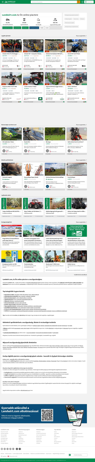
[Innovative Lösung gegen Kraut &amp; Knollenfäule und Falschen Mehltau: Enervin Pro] (33, 236)
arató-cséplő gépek (22, 307)
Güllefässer (21, 438)
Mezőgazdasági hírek (6, 222)
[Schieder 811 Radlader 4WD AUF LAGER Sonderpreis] (55, 54)
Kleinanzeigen (4, 435)
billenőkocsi (11, 301)
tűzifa (71, 325)
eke (31, 299)
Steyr (51, 345)
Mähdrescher (21, 433)
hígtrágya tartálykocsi (28, 306)
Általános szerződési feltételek (37, 453)
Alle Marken (3, 441)
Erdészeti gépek (68, 19)
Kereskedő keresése (34, 27)
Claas (30, 294)
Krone (22, 347)
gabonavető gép (22, 302)
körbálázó (33, 296)
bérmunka (66, 328)
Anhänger (21, 443)
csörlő (17, 297)
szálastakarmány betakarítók (51, 325)
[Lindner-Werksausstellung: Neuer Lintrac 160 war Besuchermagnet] (55, 236)
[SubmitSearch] (78, 2)
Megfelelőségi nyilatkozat (59, 453)
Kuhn (19, 347)
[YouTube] (2, 449)
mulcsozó (17, 302)
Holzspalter (21, 440)
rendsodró (23, 296)
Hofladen (38, 443)
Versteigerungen (4, 438)
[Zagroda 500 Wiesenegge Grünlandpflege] (55, 87)
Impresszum (49, 453)
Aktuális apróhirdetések (7, 160)
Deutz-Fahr (56, 443)
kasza (19, 296)
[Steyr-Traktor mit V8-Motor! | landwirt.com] (33, 207)
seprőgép (31, 309)
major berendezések (31, 332)
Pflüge (20, 436)
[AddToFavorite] (20, 41)
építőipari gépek (36, 325)
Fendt (21, 294)
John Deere (17, 294)
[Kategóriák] (17, 449)
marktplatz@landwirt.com (61, 460)
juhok (24, 328)
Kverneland (30, 347)
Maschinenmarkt (4, 431)
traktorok (42, 325)
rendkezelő (28, 296)
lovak (22, 328)
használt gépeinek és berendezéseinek (21, 345)
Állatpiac (82, 19)
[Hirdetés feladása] (82, 2)
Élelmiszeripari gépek (69, 22)
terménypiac (64, 325)
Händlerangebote (4, 433)
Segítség (4, 456)
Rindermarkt (39, 436)
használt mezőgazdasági (32, 282)
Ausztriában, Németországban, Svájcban (42, 361)
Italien (73, 440)
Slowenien (74, 441)
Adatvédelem (26, 453)
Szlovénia (65, 361)
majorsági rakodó (25, 309)
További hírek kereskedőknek (80, 274)
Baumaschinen (22, 441)
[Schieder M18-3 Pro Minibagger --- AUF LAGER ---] (11, 54)
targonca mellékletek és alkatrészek (59, 311)
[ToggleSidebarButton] (2, 2)
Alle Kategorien (4, 440)
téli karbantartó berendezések (40, 309)
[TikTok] (10, 449)
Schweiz (73, 438)
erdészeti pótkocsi (23, 297)
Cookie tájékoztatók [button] (17, 453)
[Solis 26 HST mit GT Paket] (77, 54)
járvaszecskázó (37, 307)
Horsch (41, 347)
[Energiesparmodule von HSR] (11, 261)
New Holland (25, 294)
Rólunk (2, 453)
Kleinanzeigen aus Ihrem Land (8, 124)
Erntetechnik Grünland (41, 433)
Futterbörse (38, 440)
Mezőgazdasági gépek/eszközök (71, 15)
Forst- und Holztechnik (41, 435)
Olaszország (53, 361)
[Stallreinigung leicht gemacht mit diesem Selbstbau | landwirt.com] (55, 207)
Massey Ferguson (57, 441)
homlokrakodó (13, 311)
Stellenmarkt (39, 441)
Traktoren (21, 431)
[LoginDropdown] (89, 2)
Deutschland (74, 435)
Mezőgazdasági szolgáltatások (71, 26)
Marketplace (25, 27)
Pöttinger (25, 347)
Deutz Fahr (15, 347)
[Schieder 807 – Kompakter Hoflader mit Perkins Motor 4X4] (33, 54)
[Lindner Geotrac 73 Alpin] (33, 87)
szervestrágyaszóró (37, 306)
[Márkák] (20, 449)
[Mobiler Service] (77, 261)
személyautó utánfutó (19, 301)
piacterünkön (22, 284)
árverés (47, 27)
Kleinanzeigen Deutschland (77, 436)
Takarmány (76, 19)
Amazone (35, 347)
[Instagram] (5, 449)
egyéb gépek (55, 332)
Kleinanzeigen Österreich (77, 433)
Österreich (74, 431)
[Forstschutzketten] (33, 261)
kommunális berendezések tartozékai (44, 332)
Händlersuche (4, 436)
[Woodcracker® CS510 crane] (55, 261)
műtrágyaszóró (20, 306)
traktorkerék (18, 304)
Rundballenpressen (23, 435)
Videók (41, 27)
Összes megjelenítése (81, 35)
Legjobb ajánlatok (5, 35)
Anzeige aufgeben (4, 443)
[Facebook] (8, 449)
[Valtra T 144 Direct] (77, 87)
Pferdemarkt (38, 438)
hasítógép (29, 297)
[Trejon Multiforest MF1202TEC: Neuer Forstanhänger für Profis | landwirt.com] (11, 207)
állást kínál (51, 328)
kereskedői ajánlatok (7, 27)
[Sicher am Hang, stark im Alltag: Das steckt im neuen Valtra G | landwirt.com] (77, 207)
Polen (73, 443)
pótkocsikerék (24, 304)
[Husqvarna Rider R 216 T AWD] (11, 87)
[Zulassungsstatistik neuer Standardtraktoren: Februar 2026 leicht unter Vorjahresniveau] (77, 236)
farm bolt (59, 325)
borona (14, 299)
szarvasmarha (17, 328)
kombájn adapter (30, 307)
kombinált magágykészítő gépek (23, 299)
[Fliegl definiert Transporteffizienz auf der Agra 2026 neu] (11, 236)
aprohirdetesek (17, 27)
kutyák (27, 328)
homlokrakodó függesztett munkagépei (25, 311)
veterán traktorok (35, 294)
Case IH (65, 345)
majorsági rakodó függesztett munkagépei (42, 311)
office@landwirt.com (25, 390)
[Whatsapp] (13, 449)
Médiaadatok (8, 453)
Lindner (61, 345)
